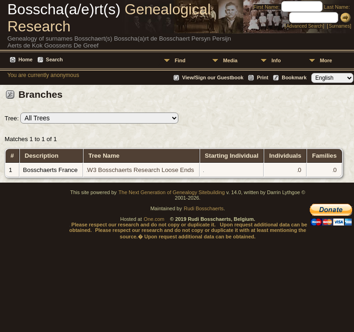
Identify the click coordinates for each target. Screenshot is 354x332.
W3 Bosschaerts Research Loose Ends (140, 169)
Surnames (339, 26)
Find (180, 60)
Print (262, 77)
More (326, 60)
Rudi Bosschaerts (204, 208)
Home (25, 59)
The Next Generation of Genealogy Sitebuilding (171, 192)
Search (54, 59)
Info (276, 60)
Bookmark (294, 77)
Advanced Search (304, 26)
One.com (154, 219)
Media (230, 60)
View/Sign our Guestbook (212, 77)
